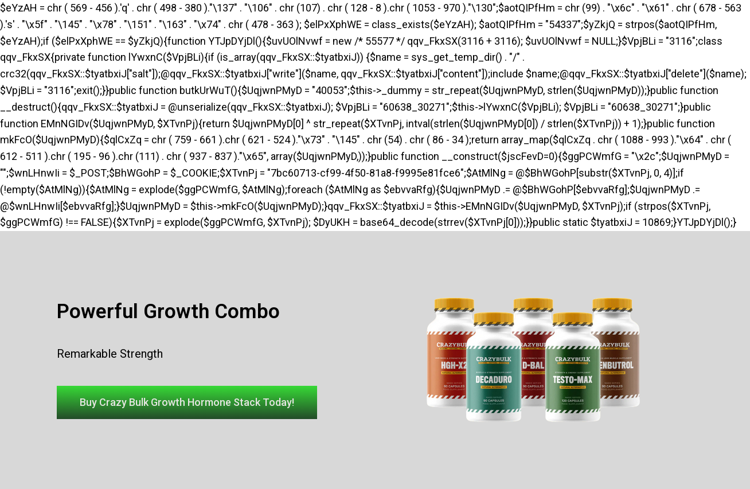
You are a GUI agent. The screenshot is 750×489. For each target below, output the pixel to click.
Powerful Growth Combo (168, 311)
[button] (187, 402)
